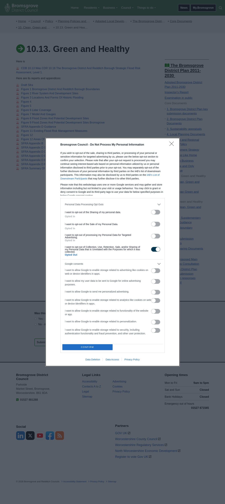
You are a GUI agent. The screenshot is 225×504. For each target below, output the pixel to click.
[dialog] (112, 252)
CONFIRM (87, 347)
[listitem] (112, 204)
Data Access (112, 359)
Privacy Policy (132, 359)
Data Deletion (92, 359)
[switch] (155, 212)
